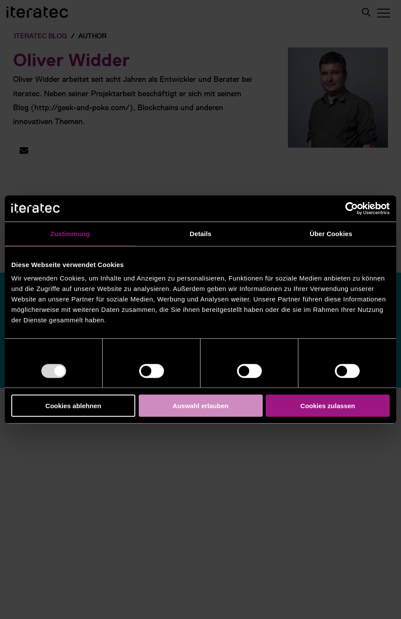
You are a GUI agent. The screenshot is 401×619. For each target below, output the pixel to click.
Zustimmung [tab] (70, 233)
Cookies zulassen (328, 405)
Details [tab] (200, 233)
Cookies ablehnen (73, 405)
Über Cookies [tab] (331, 233)
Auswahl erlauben (200, 405)
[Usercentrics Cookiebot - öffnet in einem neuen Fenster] (352, 208)
